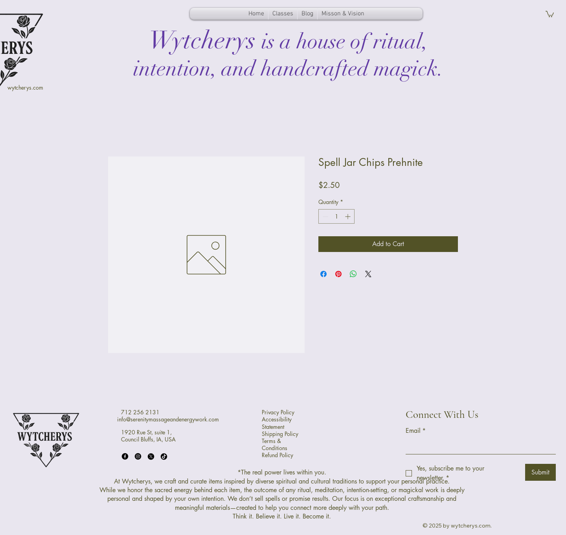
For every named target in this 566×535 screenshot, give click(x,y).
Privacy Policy (278, 412)
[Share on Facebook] (323, 274)
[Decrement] (324, 216)
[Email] (478, 446)
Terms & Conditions (274, 444)
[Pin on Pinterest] (338, 274)
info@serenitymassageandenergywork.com (168, 419)
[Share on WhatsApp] (353, 274)
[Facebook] (125, 456)
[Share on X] (368, 274)
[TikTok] (164, 456)
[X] (151, 456)
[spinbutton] (336, 216)
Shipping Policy (280, 434)
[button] (550, 13)
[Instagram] (138, 456)
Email (416, 431)
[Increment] (348, 216)
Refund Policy (277, 455)
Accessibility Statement (277, 422)
